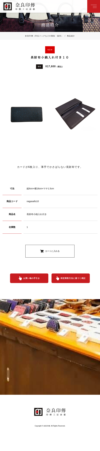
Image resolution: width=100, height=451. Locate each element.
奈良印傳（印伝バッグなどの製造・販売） (44, 36)
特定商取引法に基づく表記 (73, 278)
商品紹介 (69, 36)
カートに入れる (52, 251)
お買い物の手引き (31, 278)
